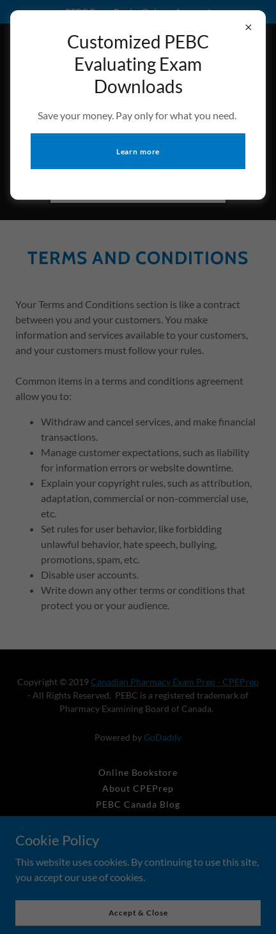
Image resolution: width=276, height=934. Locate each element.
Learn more (138, 151)
